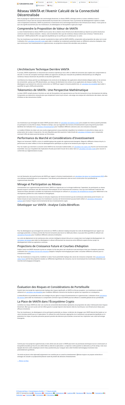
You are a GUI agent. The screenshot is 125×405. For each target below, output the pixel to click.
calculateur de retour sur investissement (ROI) (89, 176)
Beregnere (38, 393)
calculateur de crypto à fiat (82, 147)
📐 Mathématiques (61, 2)
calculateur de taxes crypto (87, 149)
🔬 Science (82, 2)
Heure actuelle (51, 391)
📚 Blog (49, 5)
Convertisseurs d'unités (36, 391)
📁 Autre (73, 2)
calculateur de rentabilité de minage (81, 191)
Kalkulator (19, 395)
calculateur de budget (24, 240)
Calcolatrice (99, 393)
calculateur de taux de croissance (38, 251)
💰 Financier (40, 2)
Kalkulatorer (60, 393)
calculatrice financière (24, 235)
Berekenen (79, 393)
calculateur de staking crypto (70, 123)
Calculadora (40, 395)
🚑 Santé (49, 2)
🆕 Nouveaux (40, 5)
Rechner (89, 393)
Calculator (29, 395)
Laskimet (70, 393)
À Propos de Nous (22, 391)
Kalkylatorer (49, 393)
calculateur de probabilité (34, 292)
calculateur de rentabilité (90, 84)
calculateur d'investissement (45, 127)
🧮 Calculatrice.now (25, 4)
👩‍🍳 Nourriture (93, 2)
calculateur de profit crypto (36, 41)
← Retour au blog (23, 361)
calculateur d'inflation (84, 132)
